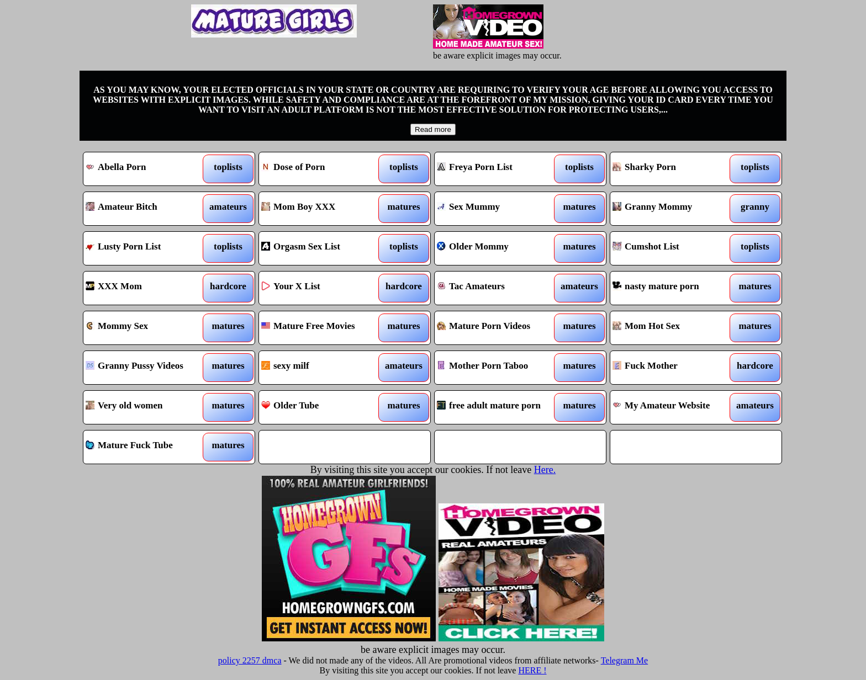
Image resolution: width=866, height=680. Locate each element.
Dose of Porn (322, 169)
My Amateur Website (674, 407)
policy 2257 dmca (250, 660)
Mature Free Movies (322, 328)
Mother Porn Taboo (498, 367)
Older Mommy (498, 248)
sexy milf (322, 367)
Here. (545, 469)
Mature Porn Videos (498, 328)
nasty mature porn (674, 288)
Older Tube (322, 407)
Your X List (322, 288)
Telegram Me (624, 660)
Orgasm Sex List (322, 248)
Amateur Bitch (147, 208)
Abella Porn (147, 169)
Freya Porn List (498, 169)
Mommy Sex (147, 328)
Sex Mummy (498, 208)
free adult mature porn (498, 407)
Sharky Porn (674, 169)
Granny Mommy (674, 208)
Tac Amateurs (498, 288)
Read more (433, 129)
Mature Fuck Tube (147, 447)
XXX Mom (147, 288)
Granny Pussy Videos (147, 367)
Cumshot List (674, 248)
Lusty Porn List (147, 248)
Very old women (147, 407)
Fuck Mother (674, 367)
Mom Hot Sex (674, 328)
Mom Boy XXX (322, 208)
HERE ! (532, 670)
